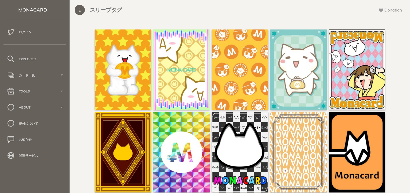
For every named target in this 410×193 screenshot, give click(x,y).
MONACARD (32, 10)
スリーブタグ (106, 9)
